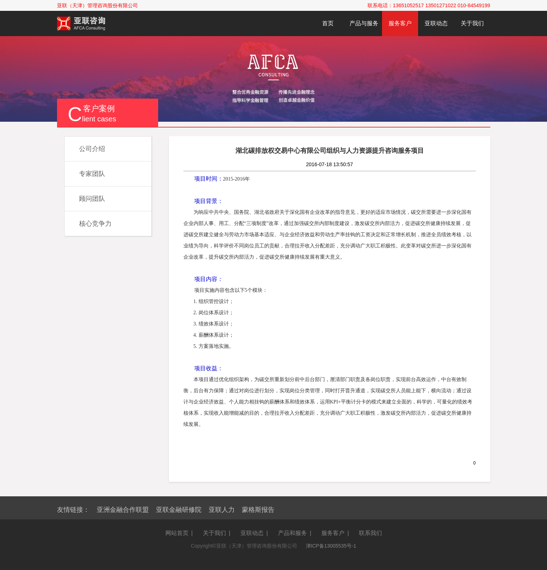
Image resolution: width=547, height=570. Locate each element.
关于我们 (472, 23)
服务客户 (400, 23)
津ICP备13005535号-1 (331, 546)
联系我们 (370, 533)
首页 (328, 23)
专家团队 (92, 173)
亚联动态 (436, 23)
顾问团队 (92, 198)
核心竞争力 (95, 223)
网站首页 (176, 533)
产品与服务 (364, 23)
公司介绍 (92, 148)
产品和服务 (292, 533)
